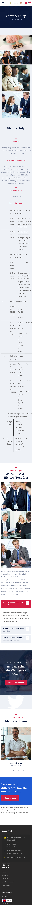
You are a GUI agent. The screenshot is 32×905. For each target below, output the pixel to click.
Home (11, 19)
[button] (29, 3)
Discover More (10, 798)
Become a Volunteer (16, 682)
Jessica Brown (16, 763)
